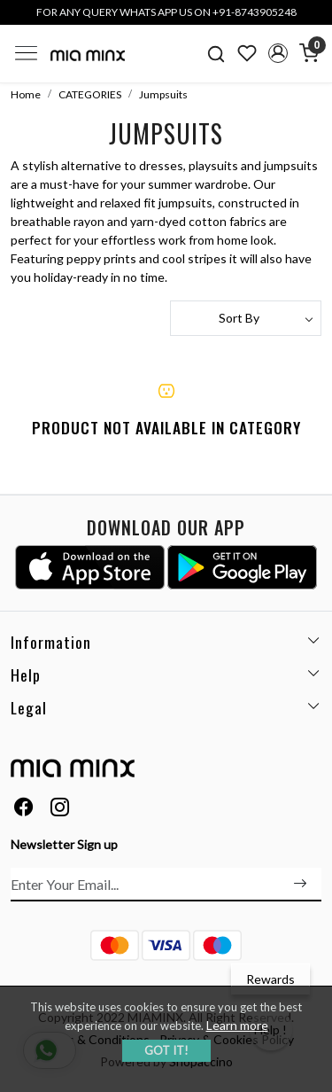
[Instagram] (60, 809)
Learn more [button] (237, 1025)
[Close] (312, 19)
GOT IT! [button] (166, 1050)
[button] (277, 53)
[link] (216, 53)
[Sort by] (246, 318)
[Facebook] (24, 809)
